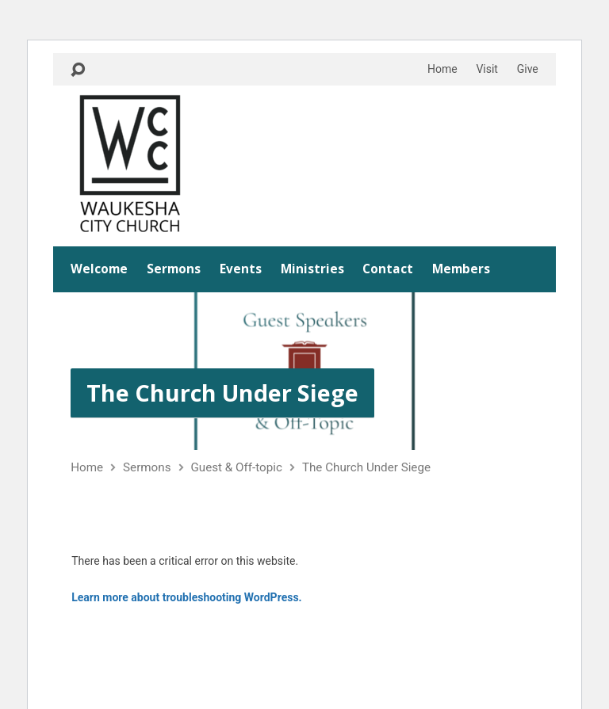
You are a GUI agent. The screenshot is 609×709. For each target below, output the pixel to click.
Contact (387, 269)
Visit (487, 69)
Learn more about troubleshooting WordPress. (186, 597)
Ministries (312, 269)
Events (241, 269)
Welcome (99, 269)
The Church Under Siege (222, 392)
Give (527, 69)
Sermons (174, 269)
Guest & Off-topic (236, 467)
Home (442, 69)
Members (461, 269)
